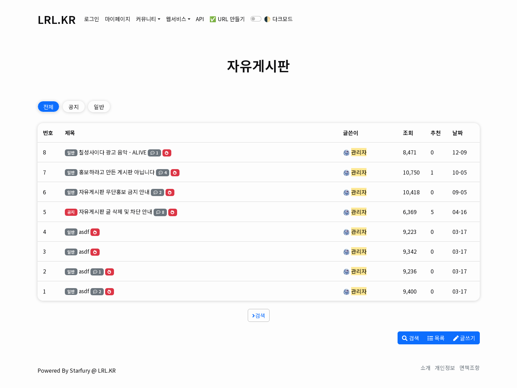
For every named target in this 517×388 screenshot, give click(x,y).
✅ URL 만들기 (227, 19)
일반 (99, 107)
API (200, 19)
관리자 (359, 152)
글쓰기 (464, 338)
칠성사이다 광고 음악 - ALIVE (112, 152)
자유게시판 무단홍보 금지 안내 (114, 192)
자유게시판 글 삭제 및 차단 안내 (115, 211)
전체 (48, 107)
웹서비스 (176, 19)
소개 (425, 367)
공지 (74, 107)
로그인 (91, 19)
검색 (258, 315)
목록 (436, 338)
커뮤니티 (146, 19)
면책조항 (469, 367)
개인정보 (445, 367)
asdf (84, 231)
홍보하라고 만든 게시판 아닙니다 (117, 172)
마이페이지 (117, 19)
